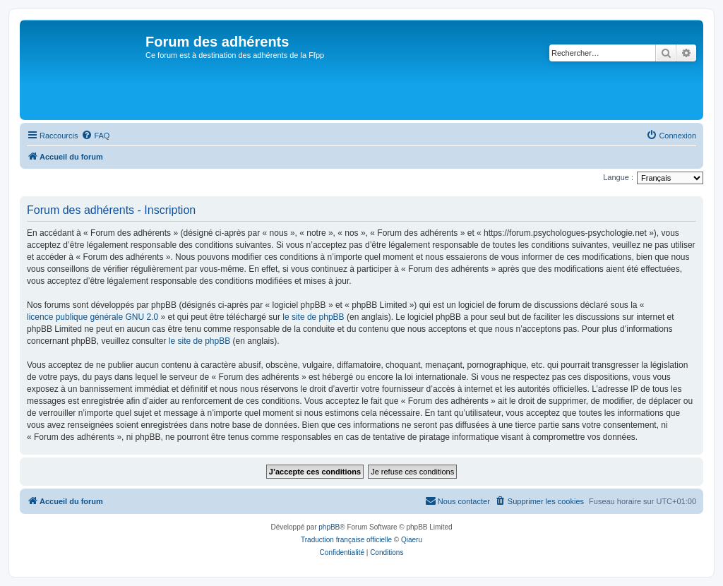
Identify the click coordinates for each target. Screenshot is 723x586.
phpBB (329, 527)
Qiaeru (411, 540)
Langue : (618, 177)
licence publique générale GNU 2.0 (92, 317)
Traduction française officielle (346, 540)
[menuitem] (95, 135)
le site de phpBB (313, 317)
